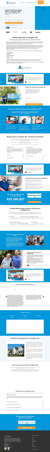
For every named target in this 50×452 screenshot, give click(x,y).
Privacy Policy (34, 446)
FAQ (32, 442)
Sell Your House (40, 2)
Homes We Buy (34, 441)
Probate (33, 445)
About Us (35, 2)
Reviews (32, 2)
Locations (33, 440)
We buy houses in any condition (10, 50)
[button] (43, 296)
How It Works (28, 2)
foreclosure (10, 148)
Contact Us (33, 437)
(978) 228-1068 (6, 446)
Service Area (22, 2)
